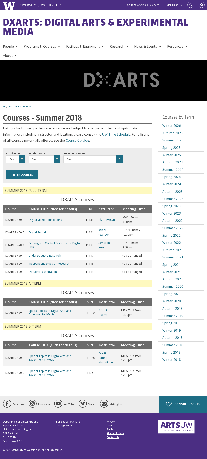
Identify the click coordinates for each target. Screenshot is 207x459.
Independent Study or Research (49, 263)
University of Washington (26, 450)
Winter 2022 (171, 242)
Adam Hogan (106, 219)
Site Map (111, 429)
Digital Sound (37, 232)
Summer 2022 (172, 228)
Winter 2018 (171, 359)
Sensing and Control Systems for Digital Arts (54, 245)
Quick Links (171, 5)
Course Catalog (77, 140)
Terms (110, 425)
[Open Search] (201, 5)
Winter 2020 (171, 301)
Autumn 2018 (172, 337)
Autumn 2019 (172, 308)
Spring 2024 (171, 177)
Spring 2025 (171, 147)
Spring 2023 (171, 206)
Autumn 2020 (172, 279)
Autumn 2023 (172, 191)
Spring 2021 (171, 264)
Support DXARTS (183, 404)
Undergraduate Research (45, 255)
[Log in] (190, 5)
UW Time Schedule (116, 134)
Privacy (111, 421)
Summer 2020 (172, 286)
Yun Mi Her (106, 362)
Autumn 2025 (172, 133)
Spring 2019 (171, 323)
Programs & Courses (40, 46)
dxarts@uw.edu (64, 425)
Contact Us (113, 437)
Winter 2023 (171, 213)
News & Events (145, 46)
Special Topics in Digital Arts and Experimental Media (50, 312)
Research (117, 46)
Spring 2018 (171, 352)
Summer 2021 (172, 257)
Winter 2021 (171, 272)
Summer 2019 (172, 316)
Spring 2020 (171, 294)
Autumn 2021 (172, 250)
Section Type (37, 153)
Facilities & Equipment (83, 46)
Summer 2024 (172, 169)
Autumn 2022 (172, 220)
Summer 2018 (172, 345)
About (8, 55)
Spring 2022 (171, 235)
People (8, 46)
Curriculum (13, 153)
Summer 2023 (172, 199)
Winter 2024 (171, 184)
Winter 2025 (171, 155)
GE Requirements (74, 153)
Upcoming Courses (20, 106)
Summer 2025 (172, 140)
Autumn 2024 (172, 162)
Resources (175, 46)
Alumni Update (115, 433)
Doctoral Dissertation (43, 272)
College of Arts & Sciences (143, 5)
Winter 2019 (171, 330)
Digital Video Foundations (45, 220)
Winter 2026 (171, 125)
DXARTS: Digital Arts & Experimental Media (95, 26)
